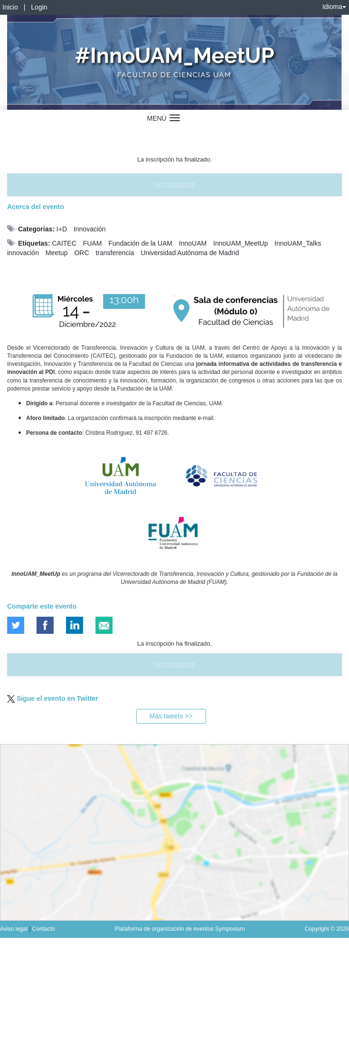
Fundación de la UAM (140, 243)
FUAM (92, 243)
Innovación (90, 229)
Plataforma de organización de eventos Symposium (179, 929)
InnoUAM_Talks (297, 243)
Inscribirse (174, 185)
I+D (62, 229)
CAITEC (64, 243)
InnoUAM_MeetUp (240, 243)
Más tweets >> (170, 716)
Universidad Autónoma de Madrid (190, 253)
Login (39, 7)
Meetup (57, 253)
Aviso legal (14, 929)
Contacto (43, 929)
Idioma (334, 6)
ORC (81, 253)
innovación (23, 253)
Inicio (10, 7)
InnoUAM (193, 243)
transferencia (114, 253)
